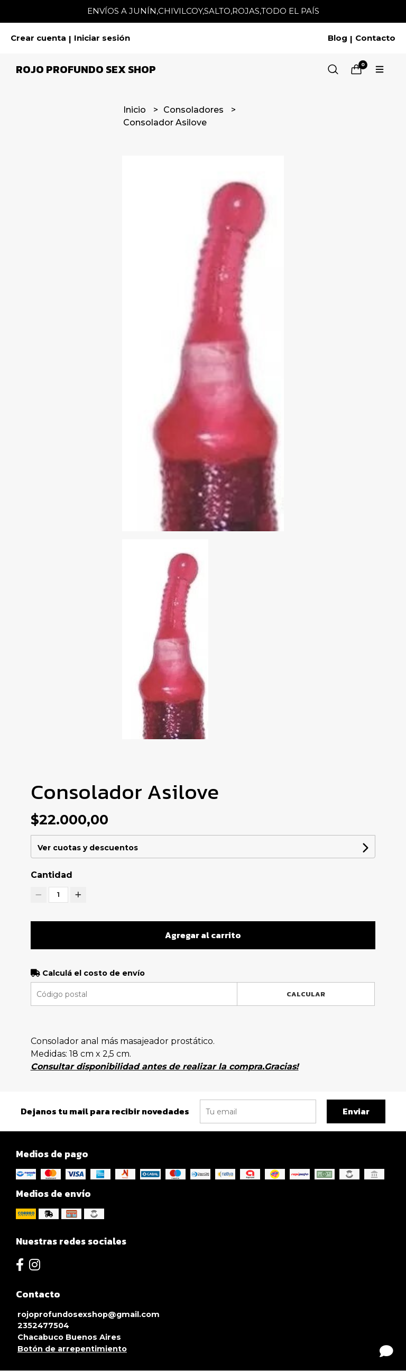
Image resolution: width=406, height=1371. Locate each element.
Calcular (306, 994)
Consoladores (194, 110)
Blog (337, 38)
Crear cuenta (38, 38)
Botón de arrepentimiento (72, 1349)
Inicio (135, 110)
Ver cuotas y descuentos (88, 847)
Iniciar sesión (102, 38)
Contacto (375, 38)
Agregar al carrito (203, 935)
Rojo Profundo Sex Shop (86, 69)
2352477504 (43, 1325)
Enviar (356, 1111)
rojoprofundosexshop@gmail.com (88, 1314)
